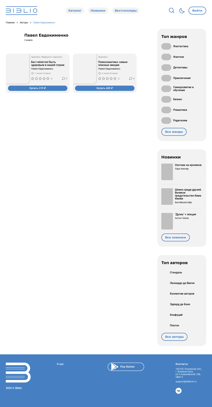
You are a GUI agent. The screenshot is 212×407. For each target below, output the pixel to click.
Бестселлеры (126, 10)
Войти (197, 10)
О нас (60, 364)
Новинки (98, 10)
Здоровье (35, 57)
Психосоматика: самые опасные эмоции (113, 64)
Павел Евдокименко (42, 68)
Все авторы (174, 337)
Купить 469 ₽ (105, 88)
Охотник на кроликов (188, 165)
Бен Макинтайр (183, 202)
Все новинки (175, 237)
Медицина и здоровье (51, 57)
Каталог (74, 10)
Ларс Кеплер (182, 168)
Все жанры (174, 132)
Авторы (24, 22)
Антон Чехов (182, 218)
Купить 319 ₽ (37, 88)
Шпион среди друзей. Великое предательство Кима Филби (188, 194)
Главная (10, 22)
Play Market (122, 367)
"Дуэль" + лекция (185, 214)
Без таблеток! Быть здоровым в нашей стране (47, 64)
